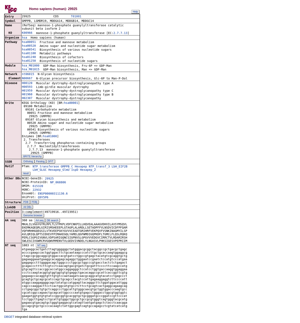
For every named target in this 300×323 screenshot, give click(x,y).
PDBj (34, 202)
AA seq (40, 220)
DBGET (9, 317)
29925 (49, 179)
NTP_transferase (45, 166)
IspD (74, 170)
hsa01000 (50, 136)
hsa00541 (29, 50)
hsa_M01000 (30, 66)
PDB (26, 202)
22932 (36, 190)
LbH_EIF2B (120, 166)
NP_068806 (58, 182)
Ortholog (28, 161)
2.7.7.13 (120, 33)
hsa (24, 38)
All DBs (27, 207)
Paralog (40, 161)
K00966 (27, 33)
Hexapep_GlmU (58, 170)
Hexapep (81, 166)
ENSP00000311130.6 (53, 194)
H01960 (27, 94)
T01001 (76, 17)
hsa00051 (29, 42)
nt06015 (28, 74)
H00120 (27, 83)
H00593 (27, 87)
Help (135, 11)
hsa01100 (29, 53)
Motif (26, 173)
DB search (52, 220)
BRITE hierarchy (32, 156)
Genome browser (32, 215)
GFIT (50, 161)
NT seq (41, 245)
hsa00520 (29, 46)
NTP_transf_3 (99, 166)
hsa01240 (29, 57)
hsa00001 (71, 103)
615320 (37, 186)
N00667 (27, 78)
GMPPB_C (67, 166)
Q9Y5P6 (43, 197)
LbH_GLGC (39, 170)
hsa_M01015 (30, 69)
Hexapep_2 (88, 170)
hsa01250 (29, 61)
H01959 (27, 91)
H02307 (27, 98)
